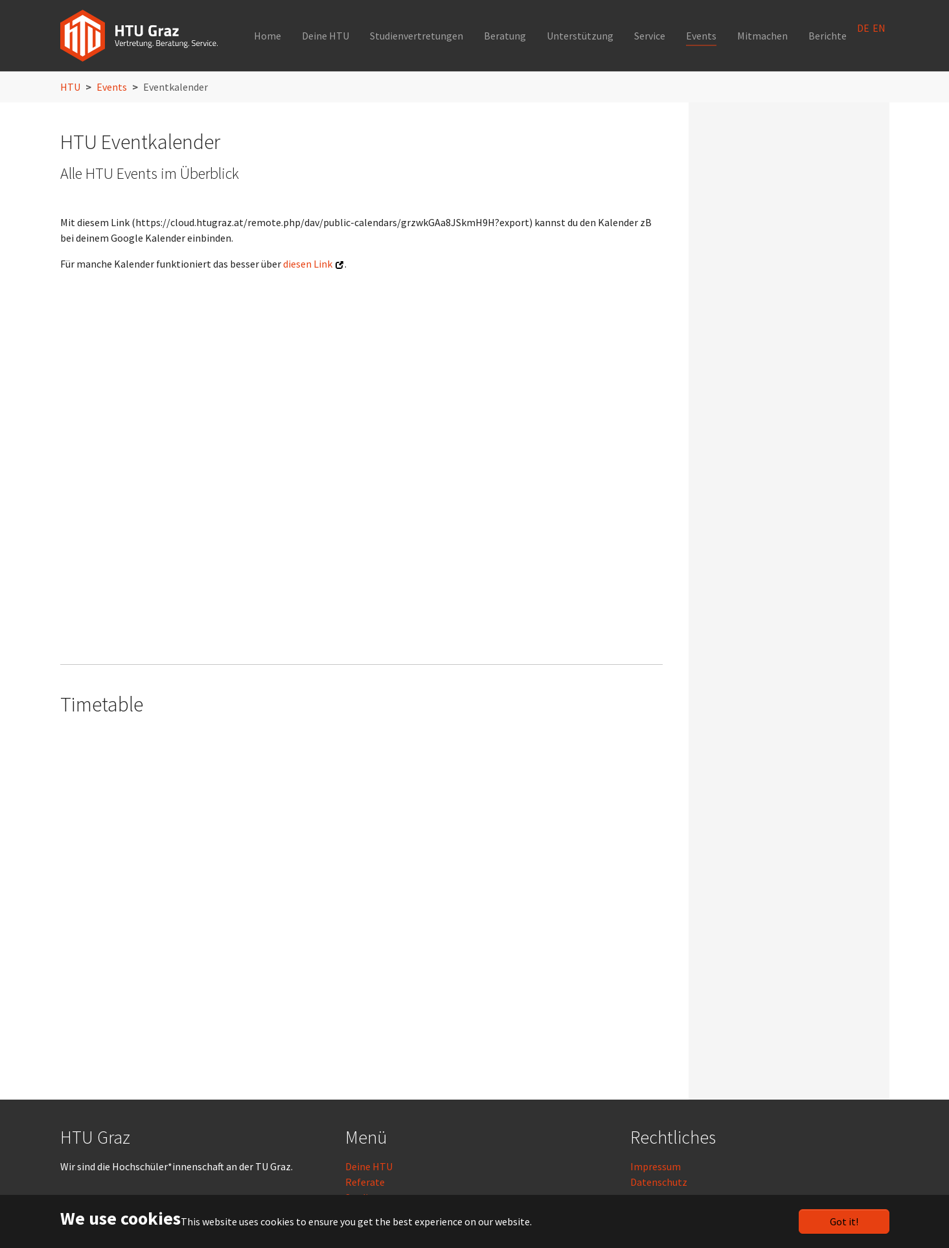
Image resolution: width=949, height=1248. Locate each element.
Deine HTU (369, 1166)
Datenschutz (658, 1181)
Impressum (655, 1166)
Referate (365, 1181)
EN (879, 27)
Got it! (844, 1221)
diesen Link (307, 263)
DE (863, 27)
